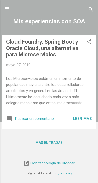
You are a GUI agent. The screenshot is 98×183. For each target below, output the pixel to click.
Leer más (82, 118)
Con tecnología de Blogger (49, 163)
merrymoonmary (62, 173)
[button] (89, 43)
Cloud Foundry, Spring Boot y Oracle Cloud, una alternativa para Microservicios (42, 48)
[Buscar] (91, 10)
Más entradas (49, 143)
